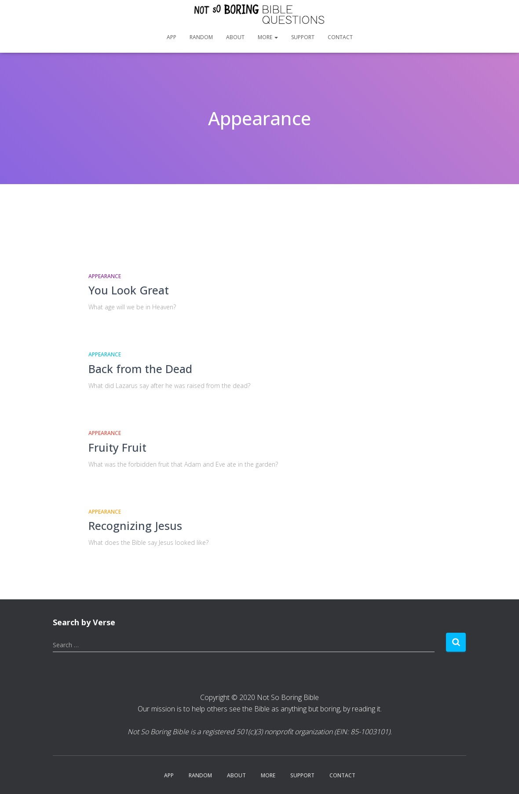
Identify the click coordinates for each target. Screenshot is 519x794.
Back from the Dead (140, 368)
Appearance (104, 276)
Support (302, 37)
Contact (340, 37)
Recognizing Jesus (135, 525)
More (268, 37)
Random (201, 37)
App (171, 37)
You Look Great (128, 290)
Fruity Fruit (117, 447)
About (235, 37)
